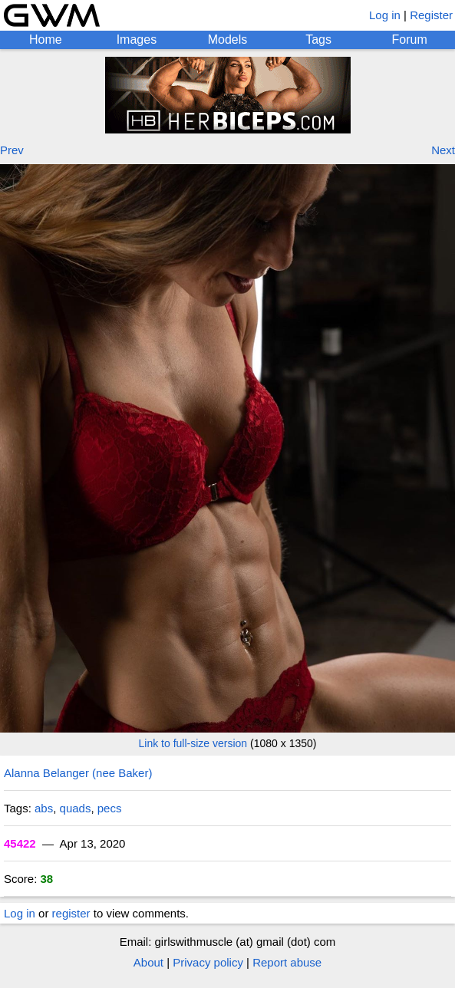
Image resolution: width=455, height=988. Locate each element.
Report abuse (286, 962)
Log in (385, 14)
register (71, 913)
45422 (20, 843)
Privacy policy (208, 962)
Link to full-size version (193, 743)
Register (431, 14)
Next (443, 149)
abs (44, 808)
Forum (409, 39)
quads (75, 808)
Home (45, 39)
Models (228, 39)
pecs (109, 808)
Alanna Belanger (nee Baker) (78, 772)
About (148, 962)
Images (137, 39)
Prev (12, 149)
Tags (318, 39)
